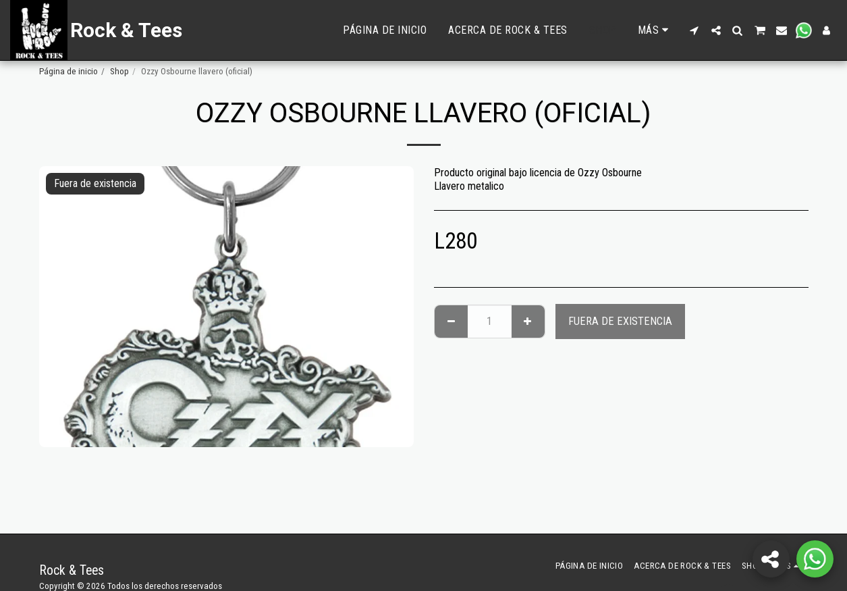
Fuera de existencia (620, 321)
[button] (694, 30)
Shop (119, 71)
